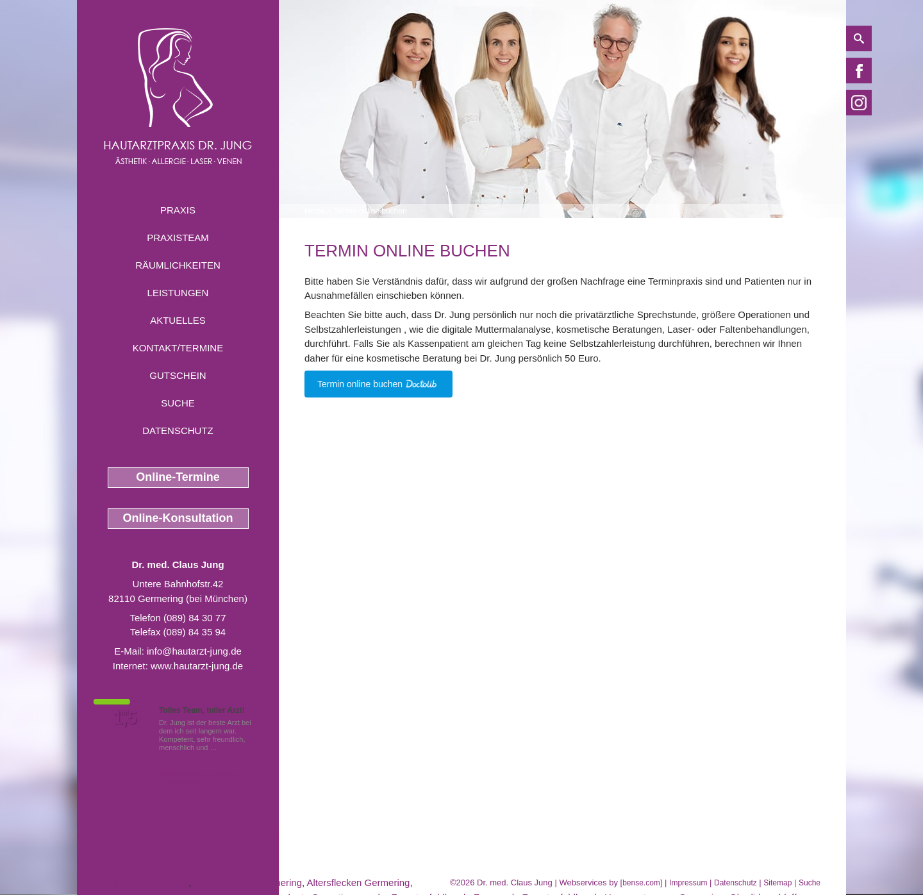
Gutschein (177, 375)
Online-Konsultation (178, 518)
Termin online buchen (369, 210)
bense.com (641, 882)
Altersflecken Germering (358, 882)
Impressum (688, 882)
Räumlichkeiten (177, 265)
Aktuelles (178, 320)
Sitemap (777, 882)
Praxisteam (178, 237)
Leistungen (178, 292)
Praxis (177, 210)
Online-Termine (178, 477)
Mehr (227, 747)
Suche (178, 402)
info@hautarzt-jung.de (194, 651)
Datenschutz (177, 430)
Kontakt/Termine (178, 347)
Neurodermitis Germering (248, 882)
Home (314, 210)
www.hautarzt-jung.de (197, 665)
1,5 (125, 718)
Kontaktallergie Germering (132, 882)
